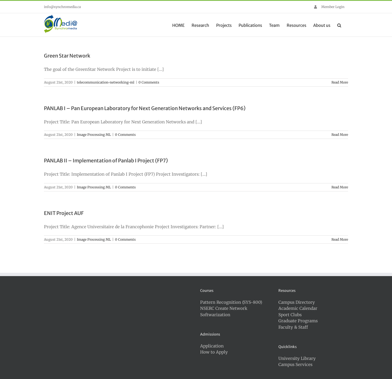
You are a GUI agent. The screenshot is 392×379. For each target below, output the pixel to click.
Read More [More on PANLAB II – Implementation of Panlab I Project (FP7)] (339, 187)
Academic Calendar (297, 308)
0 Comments (148, 82)
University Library (297, 358)
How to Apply (214, 352)
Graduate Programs (298, 320)
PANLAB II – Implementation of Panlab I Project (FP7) (106, 160)
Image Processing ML (94, 135)
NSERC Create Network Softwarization (223, 311)
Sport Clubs (290, 314)
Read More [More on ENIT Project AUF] (339, 239)
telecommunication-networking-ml (105, 82)
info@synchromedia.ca (62, 7)
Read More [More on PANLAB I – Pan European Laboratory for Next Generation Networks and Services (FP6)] (339, 135)
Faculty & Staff (293, 327)
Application (212, 346)
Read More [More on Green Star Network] (339, 82)
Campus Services (295, 364)
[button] (339, 25)
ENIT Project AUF (64, 213)
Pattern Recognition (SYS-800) (231, 302)
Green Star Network (67, 56)
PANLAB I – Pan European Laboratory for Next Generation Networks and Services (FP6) (144, 108)
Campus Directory (296, 302)
